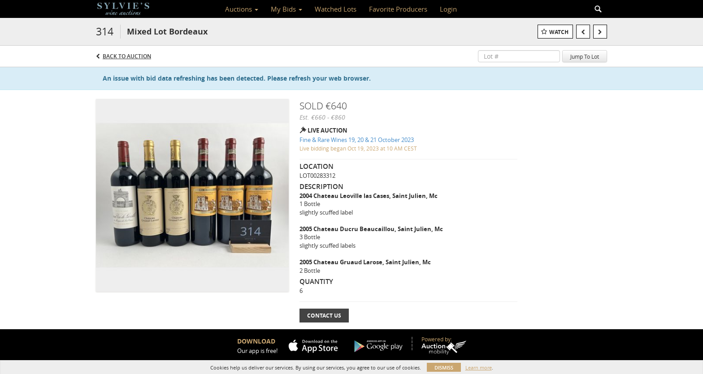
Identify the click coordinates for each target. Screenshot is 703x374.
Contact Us (324, 315)
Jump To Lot (584, 56)
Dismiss (443, 367)
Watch (558, 32)
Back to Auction (127, 56)
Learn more (478, 367)
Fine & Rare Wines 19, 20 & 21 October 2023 (356, 140)
